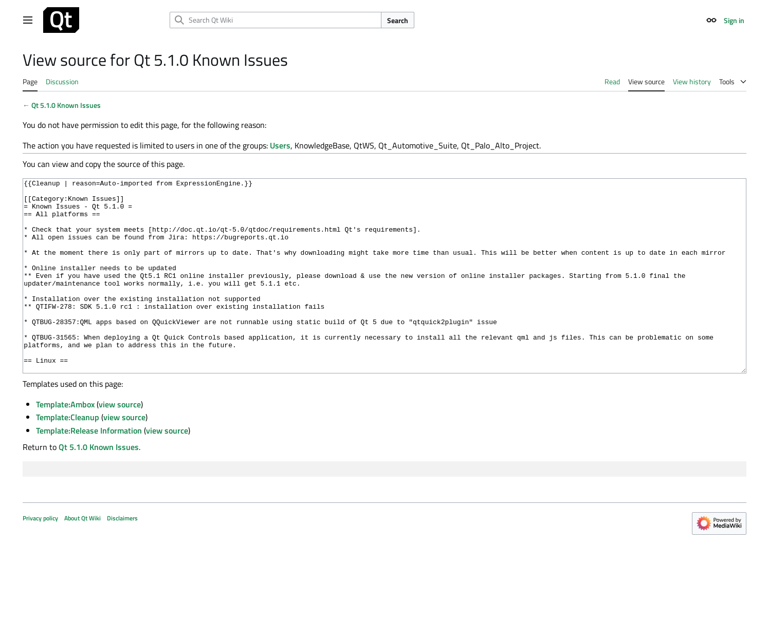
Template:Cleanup (67, 455)
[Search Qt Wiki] (275, 20)
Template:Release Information (89, 469)
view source (120, 443)
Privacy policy (40, 556)
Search (397, 20)
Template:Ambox (65, 443)
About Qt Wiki (82, 556)
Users (280, 145)
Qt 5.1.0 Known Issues (66, 105)
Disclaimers (122, 556)
